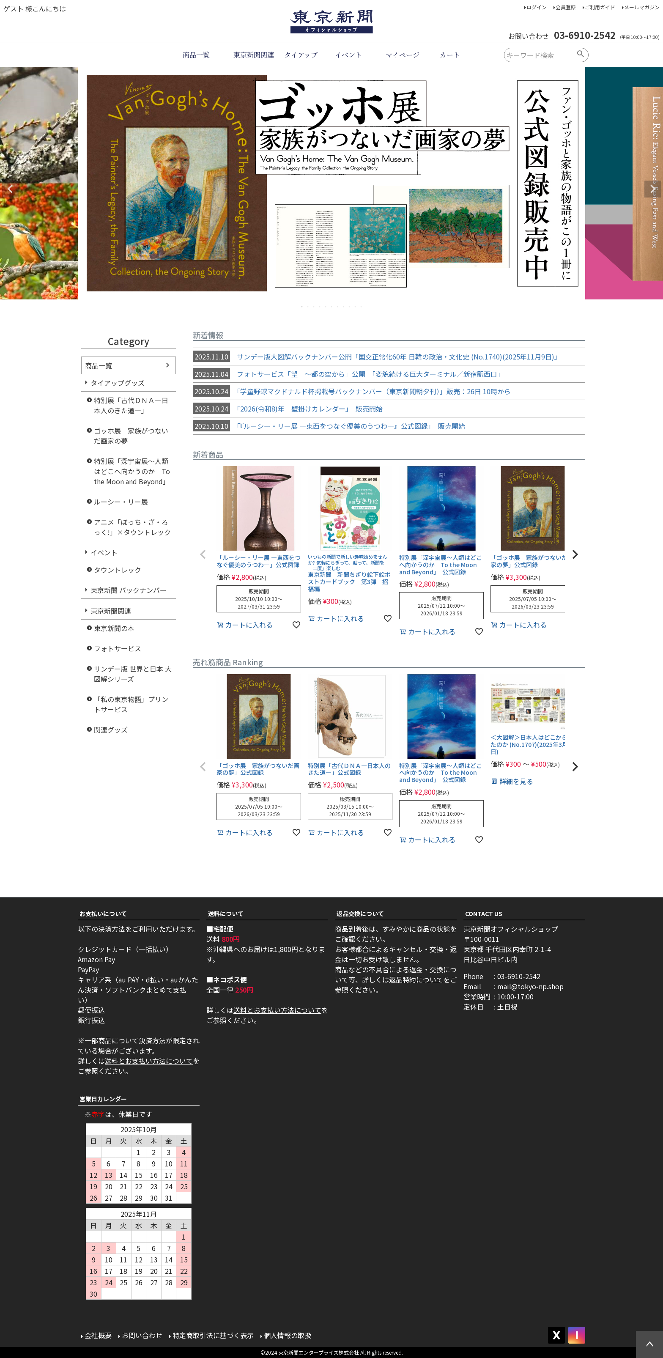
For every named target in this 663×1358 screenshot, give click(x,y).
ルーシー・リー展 (121, 502)
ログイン (536, 7)
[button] (203, 554)
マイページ (402, 55)
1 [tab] (302, 307)
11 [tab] (361, 307)
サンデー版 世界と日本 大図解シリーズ (133, 674)
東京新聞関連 (253, 55)
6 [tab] (332, 307)
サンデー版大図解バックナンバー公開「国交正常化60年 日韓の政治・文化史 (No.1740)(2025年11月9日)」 (377, 356)
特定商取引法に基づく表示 (213, 1335)
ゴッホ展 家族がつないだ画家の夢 (131, 435)
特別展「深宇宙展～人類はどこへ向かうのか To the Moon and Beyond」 (132, 471)
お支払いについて (103, 913)
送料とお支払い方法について (149, 1061)
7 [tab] (338, 307)
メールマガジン (642, 7)
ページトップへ (649, 1344)
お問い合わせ (142, 1335)
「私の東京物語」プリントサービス (131, 704)
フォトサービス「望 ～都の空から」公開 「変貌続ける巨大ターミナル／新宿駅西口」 (348, 374)
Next (652, 189)
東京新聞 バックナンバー (128, 590)
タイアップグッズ (117, 383)
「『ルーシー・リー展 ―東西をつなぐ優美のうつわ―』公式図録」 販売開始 (329, 426)
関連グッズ (111, 729)
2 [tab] (308, 307)
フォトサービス (117, 648)
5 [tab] (326, 307)
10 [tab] (355, 307)
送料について (226, 913)
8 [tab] (344, 307)
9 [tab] (350, 307)
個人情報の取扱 (287, 1335)
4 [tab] (320, 307)
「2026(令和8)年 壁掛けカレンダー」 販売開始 (288, 408)
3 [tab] (314, 307)
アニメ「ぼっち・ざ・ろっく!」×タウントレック (132, 527)
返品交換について (360, 913)
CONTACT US (483, 913)
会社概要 (98, 1335)
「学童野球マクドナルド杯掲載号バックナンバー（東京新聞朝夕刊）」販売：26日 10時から (352, 391)
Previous (10, 189)
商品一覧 (196, 55)
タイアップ (301, 55)
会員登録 (566, 7)
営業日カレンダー (103, 1099)
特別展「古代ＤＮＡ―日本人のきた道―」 (131, 405)
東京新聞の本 (114, 628)
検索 (580, 55)
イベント (348, 55)
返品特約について (416, 979)
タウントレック (117, 570)
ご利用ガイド (600, 7)
